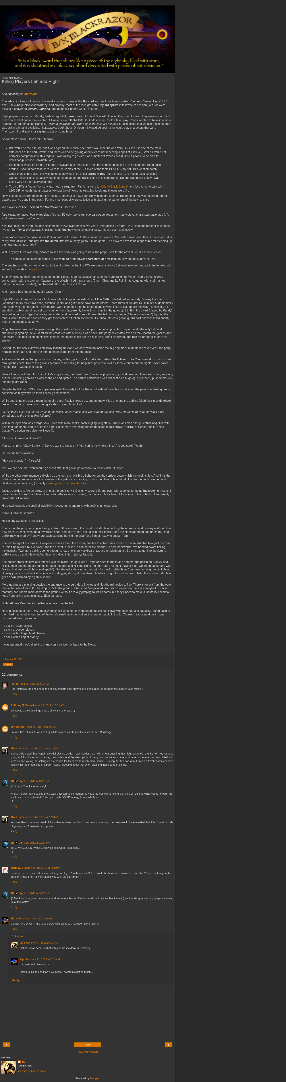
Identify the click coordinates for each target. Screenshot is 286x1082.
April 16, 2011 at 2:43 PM (43, 748)
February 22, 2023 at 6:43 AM (43, 959)
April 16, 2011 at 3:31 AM (49, 705)
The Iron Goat (19, 748)
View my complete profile (32, 1071)
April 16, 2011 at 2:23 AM (34, 683)
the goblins (34, 269)
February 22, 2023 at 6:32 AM (41, 942)
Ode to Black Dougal (114, 186)
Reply (14, 694)
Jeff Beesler (18, 727)
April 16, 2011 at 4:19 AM (41, 727)
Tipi (13, 918)
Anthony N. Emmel (22, 705)
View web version (87, 1051)
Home (87, 1045)
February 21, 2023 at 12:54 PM (34, 918)
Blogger (94, 1078)
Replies (19, 936)
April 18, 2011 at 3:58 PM (45, 867)
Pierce (14, 683)
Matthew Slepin (20, 867)
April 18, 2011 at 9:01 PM (34, 893)
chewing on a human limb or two (67, 483)
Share (8, 664)
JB (12, 781)
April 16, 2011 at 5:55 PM (43, 817)
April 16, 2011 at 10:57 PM (34, 842)
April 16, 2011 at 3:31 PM (34, 781)
